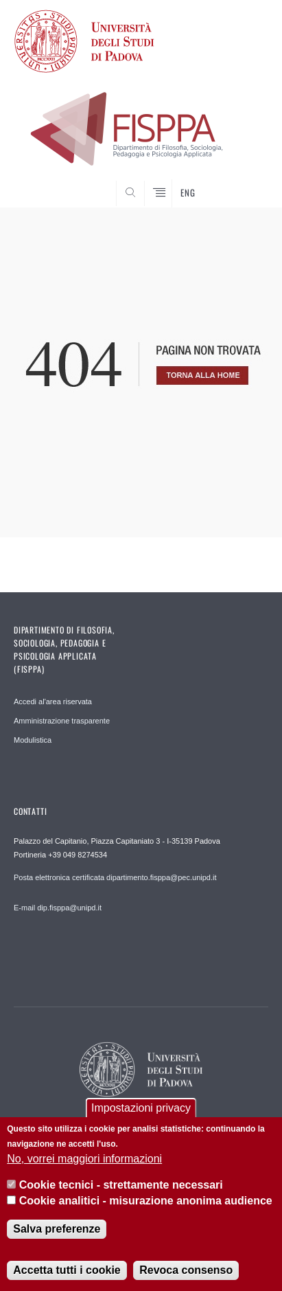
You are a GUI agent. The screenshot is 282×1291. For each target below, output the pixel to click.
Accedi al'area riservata (53, 701)
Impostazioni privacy (141, 1108)
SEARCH (244, 181)
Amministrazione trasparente (62, 721)
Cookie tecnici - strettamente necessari (121, 1185)
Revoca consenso (186, 1270)
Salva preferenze (56, 1229)
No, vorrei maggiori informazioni (84, 1159)
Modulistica (32, 740)
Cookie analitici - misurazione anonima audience (145, 1200)
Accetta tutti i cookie (66, 1270)
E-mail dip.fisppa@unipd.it (58, 907)
